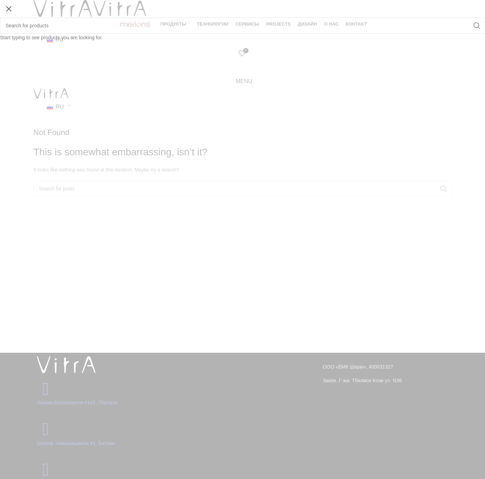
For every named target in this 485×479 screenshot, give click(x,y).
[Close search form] (9, 9)
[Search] (242, 26)
